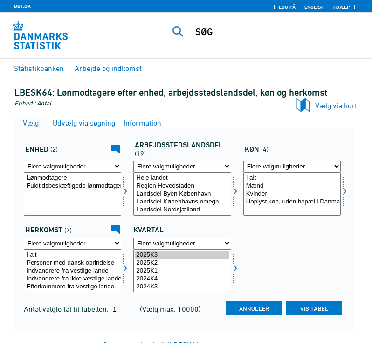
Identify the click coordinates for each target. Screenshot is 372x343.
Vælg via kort (336, 105)
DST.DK (22, 6)
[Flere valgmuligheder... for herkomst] (72, 243)
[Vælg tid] (182, 271)
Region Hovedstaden (182, 186)
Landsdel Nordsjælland (182, 210)
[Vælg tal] (72, 194)
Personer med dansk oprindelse (72, 263)
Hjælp (341, 7)
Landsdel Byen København (182, 194)
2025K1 (182, 271)
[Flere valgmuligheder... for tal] (72, 166)
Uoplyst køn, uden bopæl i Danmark (292, 202)
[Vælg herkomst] (72, 271)
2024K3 (182, 287)
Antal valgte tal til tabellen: (67, 309)
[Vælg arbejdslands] (182, 194)
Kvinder (292, 194)
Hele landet (182, 178)
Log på (287, 7)
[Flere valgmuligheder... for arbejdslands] (182, 166)
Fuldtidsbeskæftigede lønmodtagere (72, 186)
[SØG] (277, 31)
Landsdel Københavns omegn (182, 202)
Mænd (292, 186)
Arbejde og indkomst (108, 68)
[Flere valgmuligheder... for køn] (292, 166)
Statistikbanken (39, 68)
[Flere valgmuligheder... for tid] (182, 243)
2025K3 (182, 255)
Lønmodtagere (72, 178)
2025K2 (182, 263)
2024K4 (182, 279)
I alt (292, 178)
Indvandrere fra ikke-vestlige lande (72, 279)
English (314, 7)
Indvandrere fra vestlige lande (72, 271)
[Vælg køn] (292, 194)
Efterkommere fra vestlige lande (72, 287)
